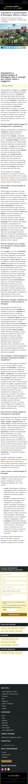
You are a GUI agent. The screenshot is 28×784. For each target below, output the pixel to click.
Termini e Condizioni (7, 703)
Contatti (4, 752)
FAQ (3, 698)
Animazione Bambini (6, 645)
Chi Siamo (5, 696)
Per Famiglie (4, 652)
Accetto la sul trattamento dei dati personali (13, 602)
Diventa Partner (6, 754)
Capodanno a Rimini (7, 178)
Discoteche (22, 628)
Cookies (4, 708)
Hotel (6, 631)
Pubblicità (4, 757)
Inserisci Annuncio (6, 761)
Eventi (2, 631)
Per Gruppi (13, 642)
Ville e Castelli (18, 631)
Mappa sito (5, 701)
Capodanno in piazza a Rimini (10, 694)
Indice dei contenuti (7, 85)
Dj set (16, 639)
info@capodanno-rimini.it (9, 745)
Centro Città (15, 645)
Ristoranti (11, 631)
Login (25, 1)
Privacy (4, 706)
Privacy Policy (10, 602)
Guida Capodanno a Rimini (9, 691)
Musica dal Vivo (5, 642)
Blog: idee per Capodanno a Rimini (11, 737)
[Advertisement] (14, 59)
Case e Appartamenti (13, 628)
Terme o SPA (18, 652)
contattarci (15, 540)
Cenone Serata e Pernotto (7, 639)
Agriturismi (3, 628)
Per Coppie (11, 652)
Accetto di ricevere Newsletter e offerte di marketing (13, 605)
